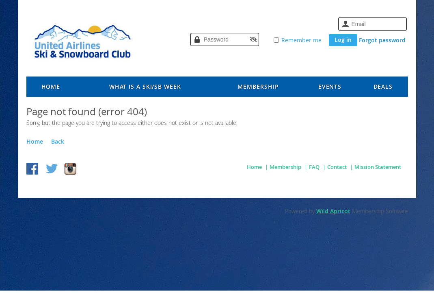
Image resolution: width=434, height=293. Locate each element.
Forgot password (382, 40)
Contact (337, 167)
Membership (285, 167)
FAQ (314, 167)
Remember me (301, 40)
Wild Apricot (333, 211)
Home (34, 141)
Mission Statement (377, 167)
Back (57, 141)
